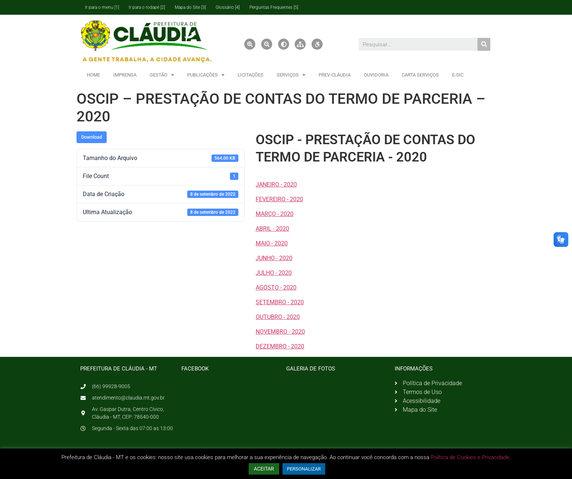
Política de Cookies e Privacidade (470, 457)
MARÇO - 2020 (275, 213)
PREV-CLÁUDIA (335, 75)
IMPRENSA (124, 75)
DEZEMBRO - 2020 (280, 346)
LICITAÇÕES (250, 75)
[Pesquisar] (483, 44)
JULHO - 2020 (274, 272)
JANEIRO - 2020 (276, 184)
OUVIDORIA (376, 75)
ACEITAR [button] (264, 469)
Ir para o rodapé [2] (147, 7)
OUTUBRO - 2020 (278, 316)
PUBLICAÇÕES (205, 75)
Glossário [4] (228, 7)
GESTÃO (162, 75)
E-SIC (457, 75)
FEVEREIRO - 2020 (279, 199)
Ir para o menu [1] (102, 7)
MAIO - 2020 (272, 243)
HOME (93, 75)
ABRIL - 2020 (272, 228)
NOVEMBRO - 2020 (280, 331)
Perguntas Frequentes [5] (273, 7)
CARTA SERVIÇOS (420, 75)
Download (91, 137)
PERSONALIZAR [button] (304, 469)
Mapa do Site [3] (190, 7)
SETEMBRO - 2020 (280, 302)
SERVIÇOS (291, 75)
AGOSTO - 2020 (276, 287)
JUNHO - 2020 (274, 258)
